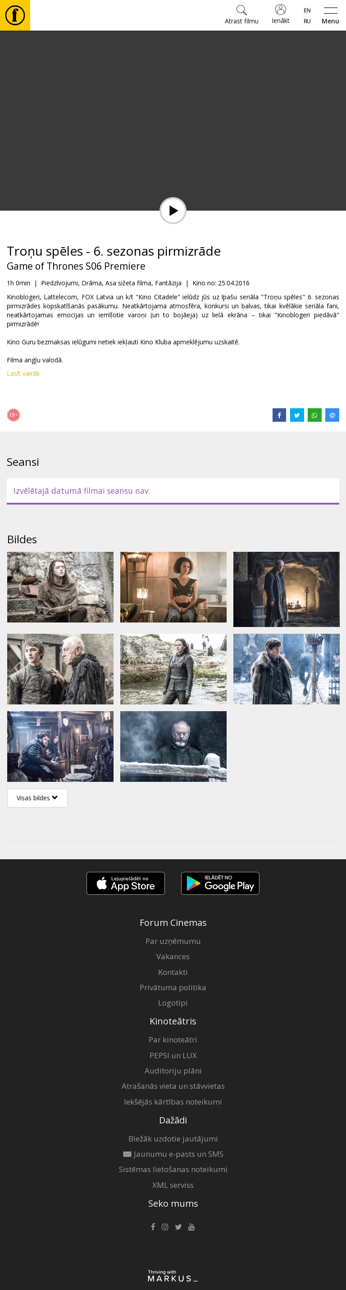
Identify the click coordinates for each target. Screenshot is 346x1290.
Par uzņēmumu (173, 941)
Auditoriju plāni (173, 1070)
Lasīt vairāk (23, 373)
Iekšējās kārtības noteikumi (173, 1101)
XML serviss (173, 1185)
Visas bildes (37, 798)
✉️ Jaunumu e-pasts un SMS (173, 1154)
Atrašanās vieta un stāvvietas (173, 1086)
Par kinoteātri (173, 1039)
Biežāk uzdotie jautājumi (173, 1138)
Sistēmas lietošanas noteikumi (173, 1169)
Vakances (173, 956)
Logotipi (173, 1002)
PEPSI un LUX (173, 1055)
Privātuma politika (173, 987)
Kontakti (173, 972)
